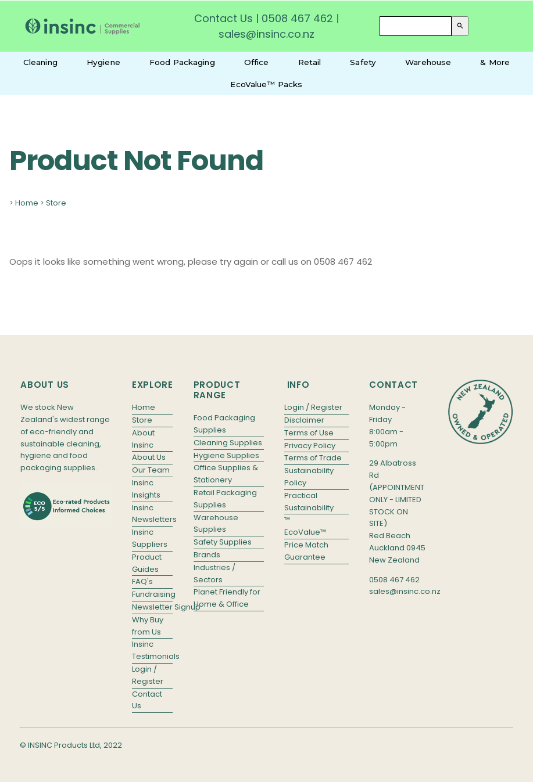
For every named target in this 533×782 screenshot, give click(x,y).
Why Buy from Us (147, 625)
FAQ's (142, 581)
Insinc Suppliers (149, 538)
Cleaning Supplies (228, 442)
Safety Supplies (223, 541)
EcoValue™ (305, 532)
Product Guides (147, 563)
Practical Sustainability (309, 501)
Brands (207, 554)
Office (256, 62)
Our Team (151, 469)
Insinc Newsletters (152, 513)
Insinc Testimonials (152, 650)
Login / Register (147, 675)
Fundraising (152, 594)
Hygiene (103, 62)
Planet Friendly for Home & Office (227, 598)
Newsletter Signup (152, 606)
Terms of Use (309, 432)
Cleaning (40, 62)
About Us (149, 457)
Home (26, 203)
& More (495, 62)
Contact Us (223, 18)
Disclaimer (304, 420)
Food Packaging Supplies (224, 423)
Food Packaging (182, 62)
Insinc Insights (146, 488)
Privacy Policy (309, 445)
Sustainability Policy (309, 476)
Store (56, 203)
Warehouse (428, 62)
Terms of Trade (313, 457)
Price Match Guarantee (306, 551)
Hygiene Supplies (226, 455)
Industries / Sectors (214, 573)
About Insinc (143, 439)
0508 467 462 (297, 18)
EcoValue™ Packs (266, 84)
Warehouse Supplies (216, 523)
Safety (363, 62)
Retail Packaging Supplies (225, 498)
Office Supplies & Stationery (226, 473)
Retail (309, 62)
